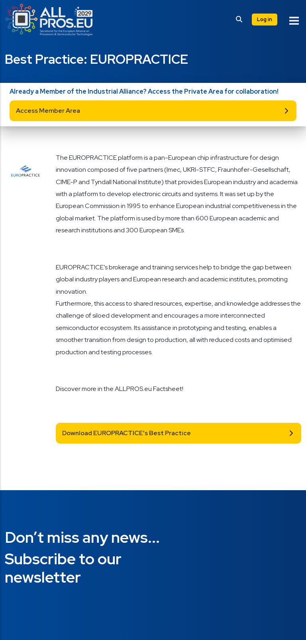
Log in (264, 19)
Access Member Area (48, 110)
